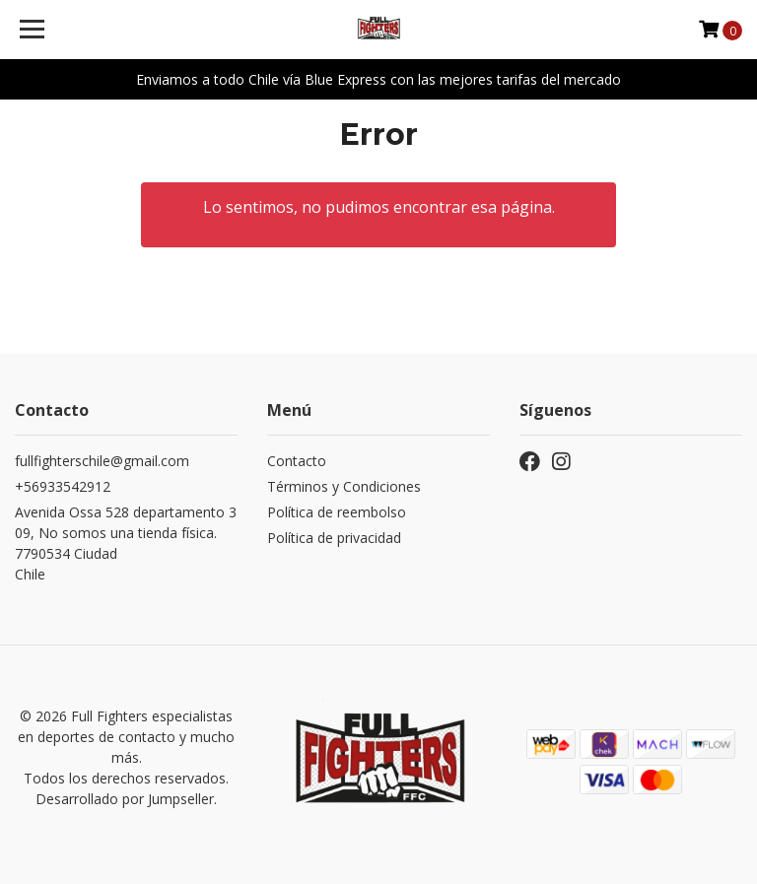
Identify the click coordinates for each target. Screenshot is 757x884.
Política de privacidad (334, 537)
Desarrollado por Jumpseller (124, 798)
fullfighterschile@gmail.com (102, 460)
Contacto (296, 460)
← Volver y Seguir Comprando (378, 284)
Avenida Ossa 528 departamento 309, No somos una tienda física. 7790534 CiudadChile (126, 543)
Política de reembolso (336, 512)
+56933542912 (62, 486)
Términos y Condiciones (344, 486)
